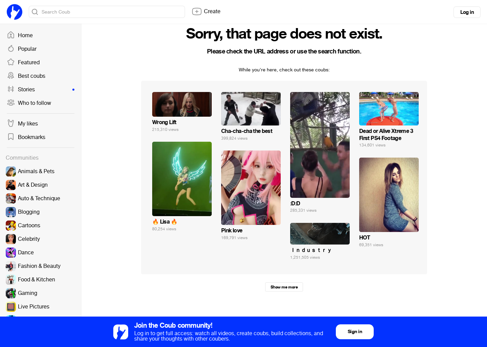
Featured (23, 62)
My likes (22, 124)
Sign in (355, 331)
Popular (22, 49)
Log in (467, 12)
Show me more (284, 287)
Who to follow (29, 103)
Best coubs (26, 76)
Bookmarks (26, 137)
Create (206, 11)
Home (20, 35)
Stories (40, 89)
